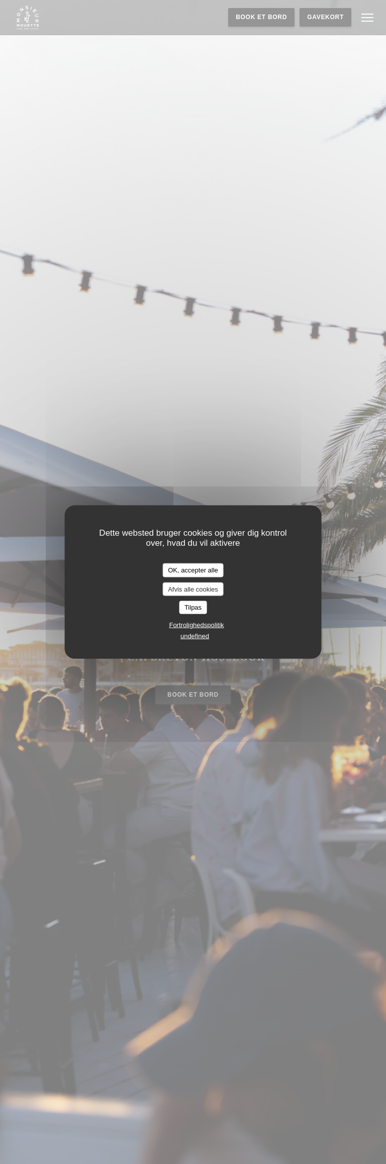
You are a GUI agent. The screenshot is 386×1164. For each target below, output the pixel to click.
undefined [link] (194, 635)
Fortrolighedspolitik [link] (196, 624)
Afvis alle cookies (193, 589)
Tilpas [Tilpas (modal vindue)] (193, 607)
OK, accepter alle (193, 570)
